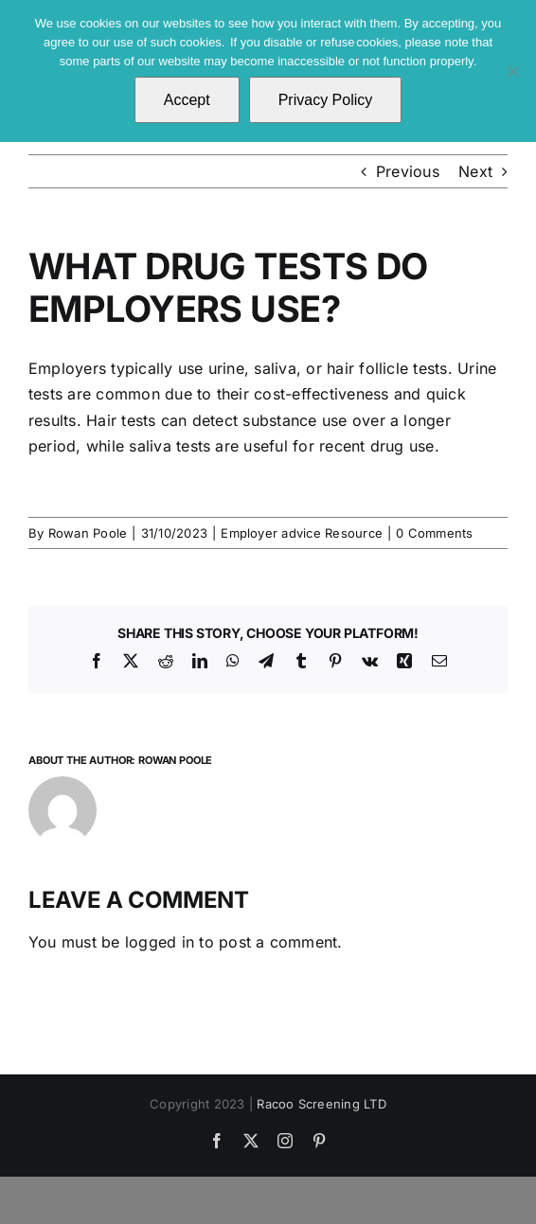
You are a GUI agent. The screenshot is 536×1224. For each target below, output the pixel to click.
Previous (407, 171)
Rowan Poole (88, 533)
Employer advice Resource (302, 533)
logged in (159, 941)
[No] (512, 71)
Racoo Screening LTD (321, 1103)
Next (475, 171)
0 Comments (434, 533)
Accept (187, 100)
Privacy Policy (325, 100)
